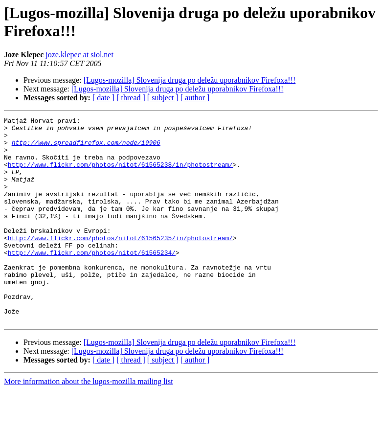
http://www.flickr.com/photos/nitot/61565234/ (92, 280)
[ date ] (103, 97)
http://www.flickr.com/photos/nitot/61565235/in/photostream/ (120, 262)
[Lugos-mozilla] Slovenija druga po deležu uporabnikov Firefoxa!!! (190, 80)
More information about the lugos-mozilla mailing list (88, 422)
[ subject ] (163, 97)
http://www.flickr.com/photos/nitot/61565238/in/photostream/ (120, 174)
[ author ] (195, 97)
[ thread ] (130, 97)
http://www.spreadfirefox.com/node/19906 (86, 148)
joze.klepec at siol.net (79, 54)
